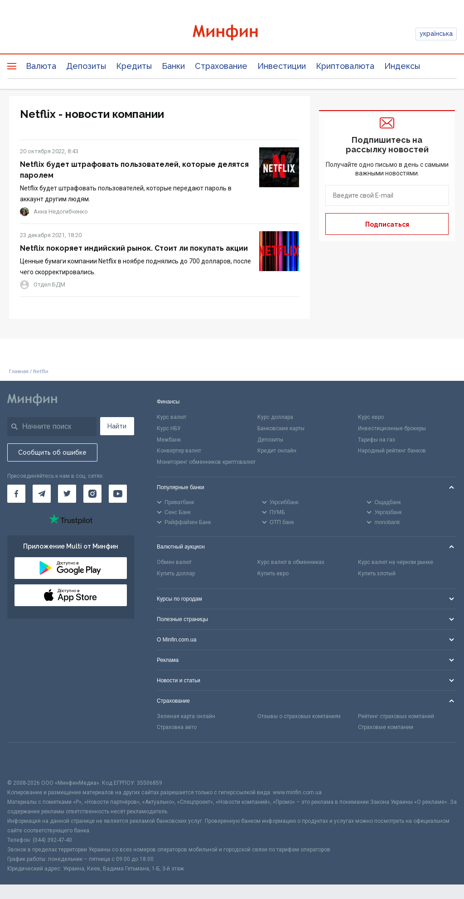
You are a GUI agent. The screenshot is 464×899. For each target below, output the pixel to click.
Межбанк (169, 440)
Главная (19, 371)
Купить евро (273, 573)
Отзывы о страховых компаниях (299, 716)
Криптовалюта (345, 66)
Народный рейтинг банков (392, 450)
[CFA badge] (27, 760)
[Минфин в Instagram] (92, 494)
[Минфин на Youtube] (118, 494)
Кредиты (134, 66)
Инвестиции (281, 66)
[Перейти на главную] (232, 33)
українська (436, 33)
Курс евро (371, 417)
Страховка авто (177, 727)
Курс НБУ (169, 428)
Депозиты (86, 66)
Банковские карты (280, 428)
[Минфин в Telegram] (42, 494)
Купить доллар (176, 573)
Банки (173, 66)
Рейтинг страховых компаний (396, 716)
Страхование (221, 66)
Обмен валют (174, 562)
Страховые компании (385, 727)
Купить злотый (377, 573)
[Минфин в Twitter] (67, 494)
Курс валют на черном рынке (395, 562)
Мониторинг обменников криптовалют (206, 462)
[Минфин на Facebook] (16, 494)
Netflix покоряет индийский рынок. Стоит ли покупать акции (134, 248)
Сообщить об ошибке (52, 452)
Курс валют (171, 417)
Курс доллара (275, 417)
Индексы (402, 66)
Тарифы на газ (376, 440)
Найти (116, 426)
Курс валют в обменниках (290, 562)
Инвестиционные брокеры (392, 428)
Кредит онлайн (276, 450)
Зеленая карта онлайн (186, 716)
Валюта (41, 66)
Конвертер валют (179, 450)
